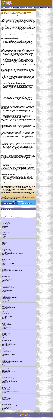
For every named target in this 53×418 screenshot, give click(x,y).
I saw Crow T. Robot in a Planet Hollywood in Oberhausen (12, 253)
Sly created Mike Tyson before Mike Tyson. (10, 381)
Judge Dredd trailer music (6, 327)
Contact (41, 7)
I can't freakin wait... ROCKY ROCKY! (8, 374)
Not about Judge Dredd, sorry (7, 300)
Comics (33, 7)
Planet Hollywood (5, 240)
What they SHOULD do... (6, 324)
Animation (29, 413)
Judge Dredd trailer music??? (7, 290)
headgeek (20, 15)
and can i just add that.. (6, 223)
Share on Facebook (9, 203)
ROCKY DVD (4, 317)
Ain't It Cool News (9, 3)
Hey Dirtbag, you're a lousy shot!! (8, 263)
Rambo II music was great (6, 398)
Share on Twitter (27, 203)
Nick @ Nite (4, 388)
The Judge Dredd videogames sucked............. (10, 307)
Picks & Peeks (20, 413)
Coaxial (19, 7)
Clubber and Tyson (5, 408)
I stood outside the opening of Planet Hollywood (11, 256)
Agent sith (4, 334)
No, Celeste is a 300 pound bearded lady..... (10, 310)
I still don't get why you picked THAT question (10, 368)
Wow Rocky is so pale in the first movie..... (9, 297)
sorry (3, 401)
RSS (22, 414)
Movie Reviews (25, 413)
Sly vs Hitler (4, 260)
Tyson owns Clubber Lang (6, 384)
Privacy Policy (25, 414)
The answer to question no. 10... (8, 287)
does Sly (3, 341)
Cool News (11, 7)
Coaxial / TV (16, 413)
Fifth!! (3, 233)
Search (47, 7)
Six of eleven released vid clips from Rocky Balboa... (11, 283)
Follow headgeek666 (18, 201)
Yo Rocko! (4, 236)
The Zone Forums (41, 413)
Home (4, 7)
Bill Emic (3, 347)
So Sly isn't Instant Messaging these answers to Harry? (12, 361)
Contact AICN (30, 414)
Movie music (4, 337)
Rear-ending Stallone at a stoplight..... (9, 378)
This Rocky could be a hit (6, 351)
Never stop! (4, 273)
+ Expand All (33, 219)
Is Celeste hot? (4, 304)
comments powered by (6, 216)
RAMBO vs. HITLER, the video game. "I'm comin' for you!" (12, 320)
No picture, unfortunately (6, 314)
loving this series (5, 226)
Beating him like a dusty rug (7, 250)
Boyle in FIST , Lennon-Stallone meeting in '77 (10, 405)
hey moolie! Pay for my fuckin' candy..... (9, 371)
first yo (3, 219)
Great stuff (4, 277)
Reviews (26, 7)
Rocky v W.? (4, 243)
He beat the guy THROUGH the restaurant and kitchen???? (13, 270)
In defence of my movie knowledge (8, 354)
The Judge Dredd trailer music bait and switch (10, 391)
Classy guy (4, 364)
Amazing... (4, 246)
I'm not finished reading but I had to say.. (9, 344)
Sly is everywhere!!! (5, 280)
